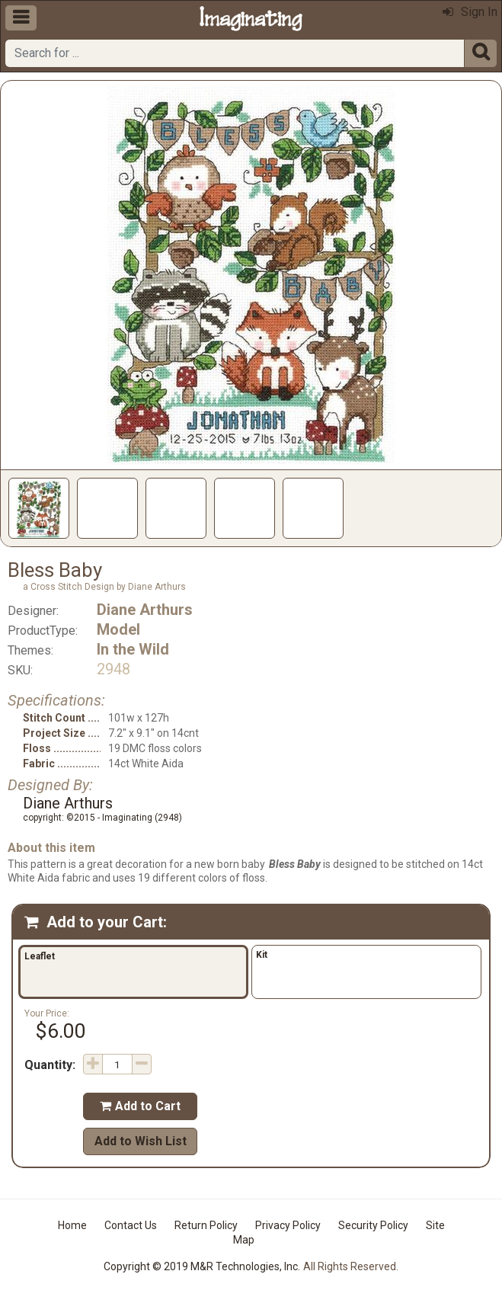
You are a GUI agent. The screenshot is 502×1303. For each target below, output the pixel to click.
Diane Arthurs (145, 609)
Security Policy (373, 1225)
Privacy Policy (288, 1225)
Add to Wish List (140, 1141)
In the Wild (133, 649)
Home (72, 1225)
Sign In (470, 12)
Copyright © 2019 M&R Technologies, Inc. (202, 1266)
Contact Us (130, 1225)
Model (118, 629)
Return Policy (206, 1225)
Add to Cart (140, 1106)
